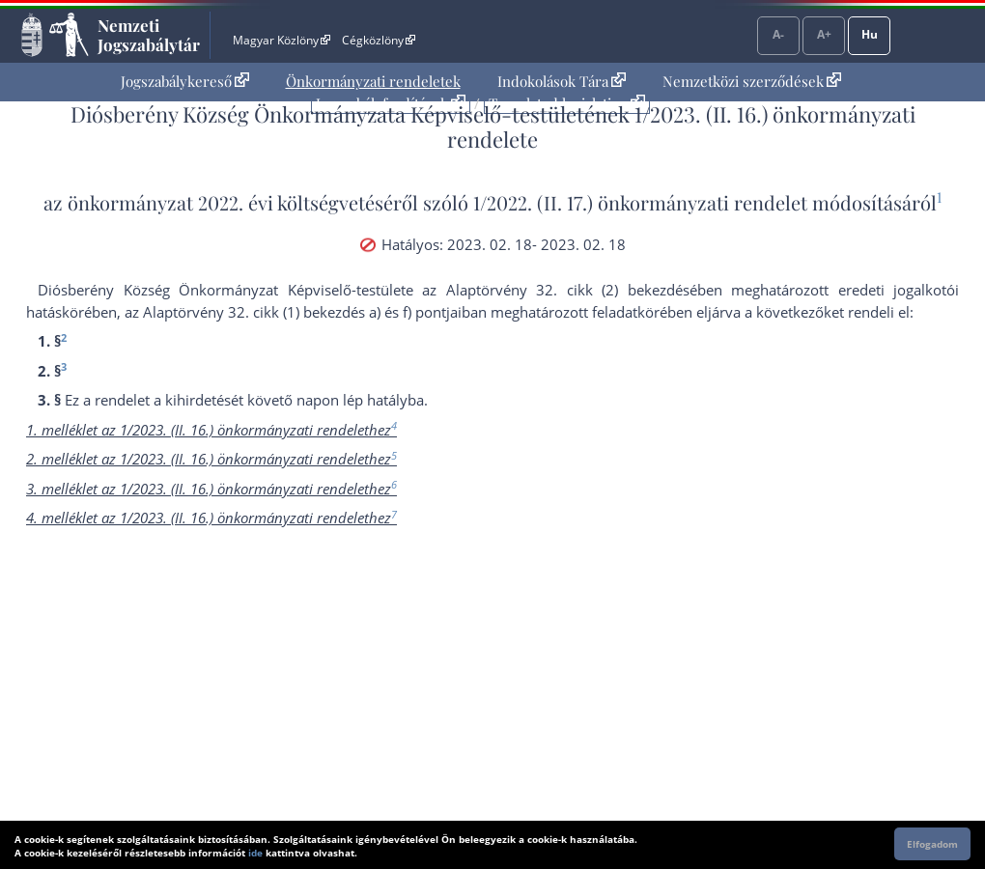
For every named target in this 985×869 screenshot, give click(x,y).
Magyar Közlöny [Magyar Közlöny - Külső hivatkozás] (281, 40)
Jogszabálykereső (185, 81)
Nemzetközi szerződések (751, 81)
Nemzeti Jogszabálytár (149, 34)
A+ (824, 34)
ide (255, 852)
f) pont (424, 312)
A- (778, 34)
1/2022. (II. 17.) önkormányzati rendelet (640, 202)
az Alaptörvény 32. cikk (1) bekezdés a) (252, 312)
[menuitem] (185, 81)
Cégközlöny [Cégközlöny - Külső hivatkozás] (378, 40)
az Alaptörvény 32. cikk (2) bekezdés (556, 289)
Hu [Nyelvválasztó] (869, 34)
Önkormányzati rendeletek (373, 81)
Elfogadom (932, 844)
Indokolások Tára (561, 81)
